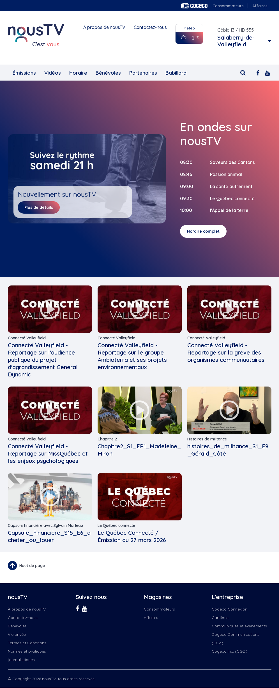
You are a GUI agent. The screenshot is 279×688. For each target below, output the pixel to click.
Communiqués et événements (239, 625)
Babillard (175, 73)
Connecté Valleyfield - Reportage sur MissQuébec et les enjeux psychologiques (48, 453)
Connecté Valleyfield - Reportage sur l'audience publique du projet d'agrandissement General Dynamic (43, 360)
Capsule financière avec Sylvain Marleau (45, 525)
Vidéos (52, 73)
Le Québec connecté (116, 525)
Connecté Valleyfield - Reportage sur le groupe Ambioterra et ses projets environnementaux (132, 356)
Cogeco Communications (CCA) (235, 638)
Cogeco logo (194, 6)
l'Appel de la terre (229, 210)
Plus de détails (38, 207)
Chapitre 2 (107, 439)
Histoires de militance (207, 439)
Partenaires (143, 73)
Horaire (78, 73)
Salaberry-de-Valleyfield (236, 41)
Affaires (260, 5)
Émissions (24, 73)
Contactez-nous (150, 27)
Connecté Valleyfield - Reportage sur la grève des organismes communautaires (225, 352)
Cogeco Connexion (229, 609)
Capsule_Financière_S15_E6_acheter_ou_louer (49, 536)
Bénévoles (108, 73)
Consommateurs (228, 5)
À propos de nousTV (104, 27)
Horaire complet (203, 231)
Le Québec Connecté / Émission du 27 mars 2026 (132, 536)
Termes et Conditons (27, 642)
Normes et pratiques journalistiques (27, 655)
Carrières (220, 617)
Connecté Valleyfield (27, 337)
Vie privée (17, 634)
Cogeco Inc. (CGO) (229, 651)
